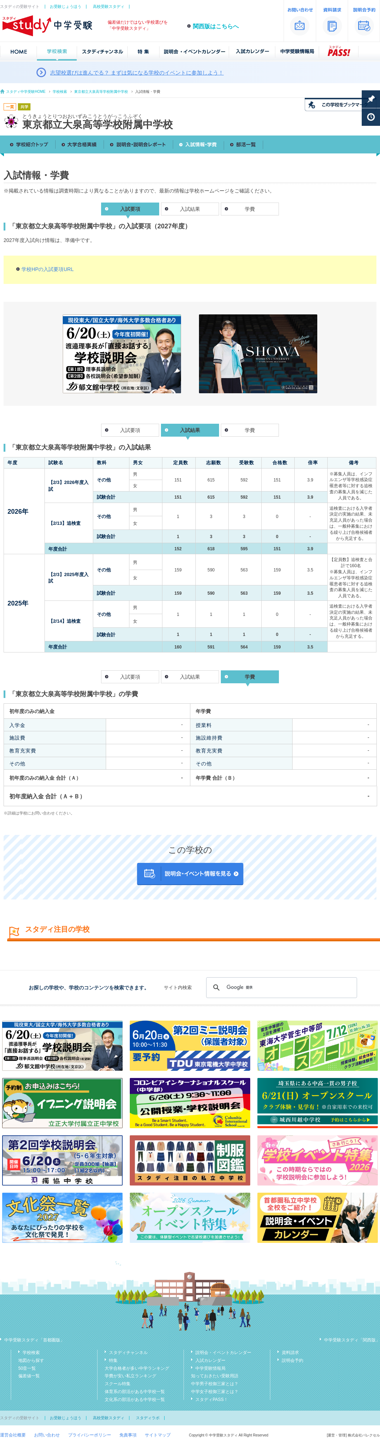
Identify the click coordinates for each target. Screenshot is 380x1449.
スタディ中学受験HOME (26, 92)
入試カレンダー (210, 1360)
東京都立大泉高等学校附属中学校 (101, 92)
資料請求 (290, 1352)
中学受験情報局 (210, 1368)
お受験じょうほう (65, 6)
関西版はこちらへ (216, 26)
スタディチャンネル (128, 1352)
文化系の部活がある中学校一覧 (135, 1399)
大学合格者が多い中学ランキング (137, 1368)
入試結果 (190, 209)
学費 (250, 209)
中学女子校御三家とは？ (214, 1391)
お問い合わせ (47, 1435)
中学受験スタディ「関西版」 (352, 1340)
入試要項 (130, 430)
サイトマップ (158, 1435)
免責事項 (128, 1435)
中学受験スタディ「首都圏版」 (34, 1340)
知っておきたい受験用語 (214, 1375)
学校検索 (60, 92)
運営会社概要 (13, 1435)
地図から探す (31, 1360)
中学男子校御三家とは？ (214, 1383)
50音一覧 (27, 1368)
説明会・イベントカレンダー (223, 1352)
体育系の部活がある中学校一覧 (135, 1391)
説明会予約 (292, 1360)
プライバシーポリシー (89, 1435)
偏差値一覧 (29, 1375)
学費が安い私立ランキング (130, 1375)
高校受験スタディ (108, 6)
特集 (113, 1360)
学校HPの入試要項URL (47, 269)
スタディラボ (148, 1418)
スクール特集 (117, 1383)
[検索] (280, 987)
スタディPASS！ (211, 1399)
